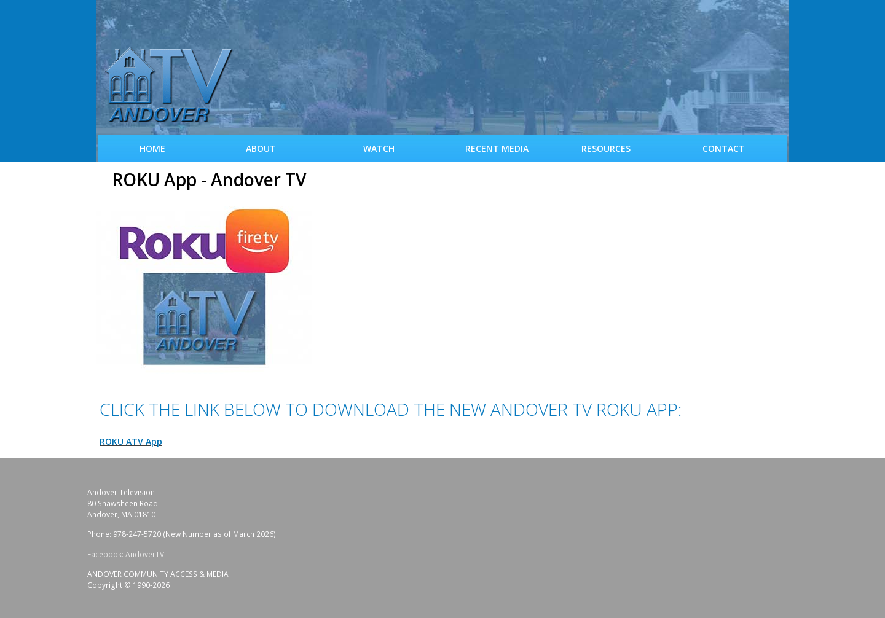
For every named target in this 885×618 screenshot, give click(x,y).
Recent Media (497, 148)
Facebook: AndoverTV (125, 554)
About (261, 148)
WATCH (379, 148)
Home (152, 148)
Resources (606, 148)
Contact (723, 148)
